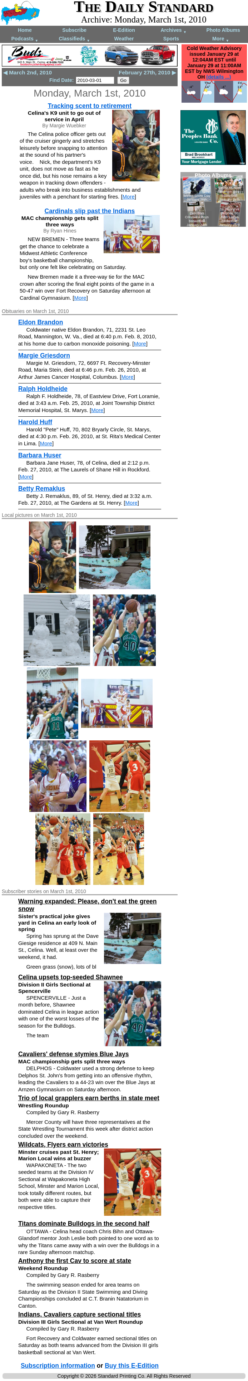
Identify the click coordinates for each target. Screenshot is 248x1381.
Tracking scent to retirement (90, 105)
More (220, 39)
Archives (173, 30)
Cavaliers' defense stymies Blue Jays (73, 1054)
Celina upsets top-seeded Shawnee (70, 977)
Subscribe (74, 30)
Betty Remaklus (41, 488)
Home (25, 30)
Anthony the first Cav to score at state (74, 1260)
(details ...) (218, 77)
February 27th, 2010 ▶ (147, 72)
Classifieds (74, 39)
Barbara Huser (39, 455)
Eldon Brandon (40, 322)
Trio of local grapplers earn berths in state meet (88, 1098)
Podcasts (24, 39)
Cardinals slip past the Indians (90, 211)
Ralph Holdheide (43, 388)
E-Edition (124, 30)
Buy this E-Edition (132, 1365)
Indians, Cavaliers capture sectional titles (79, 1314)
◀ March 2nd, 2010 (27, 72)
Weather (124, 38)
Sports (171, 38)
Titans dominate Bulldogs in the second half (83, 1223)
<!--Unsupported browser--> (213, 199)
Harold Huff (35, 422)
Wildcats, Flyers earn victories (63, 1144)
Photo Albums (223, 30)
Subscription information (58, 1365)
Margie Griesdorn (44, 355)
